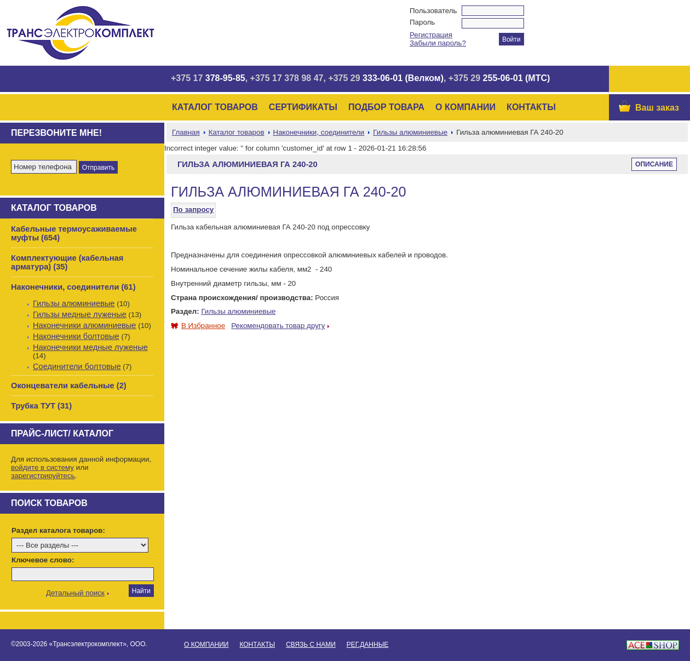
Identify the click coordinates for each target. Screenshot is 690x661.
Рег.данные (367, 644)
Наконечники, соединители (319, 132)
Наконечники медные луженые (90, 347)
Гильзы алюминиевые (74, 303)
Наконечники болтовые (76, 336)
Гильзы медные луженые (80, 314)
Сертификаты (303, 107)
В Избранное (198, 325)
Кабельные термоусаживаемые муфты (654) (74, 233)
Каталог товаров (215, 107)
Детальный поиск (75, 593)
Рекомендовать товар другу (278, 325)
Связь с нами (311, 644)
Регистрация (431, 35)
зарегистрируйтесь (43, 476)
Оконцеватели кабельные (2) (69, 385)
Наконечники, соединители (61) (73, 287)
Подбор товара (386, 107)
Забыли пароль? (438, 43)
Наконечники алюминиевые (84, 325)
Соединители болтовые (77, 366)
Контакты (531, 107)
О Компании (465, 107)
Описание (654, 164)
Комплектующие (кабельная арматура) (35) (67, 262)
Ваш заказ (657, 107)
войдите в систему (42, 467)
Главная (186, 132)
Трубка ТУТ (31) (41, 405)
